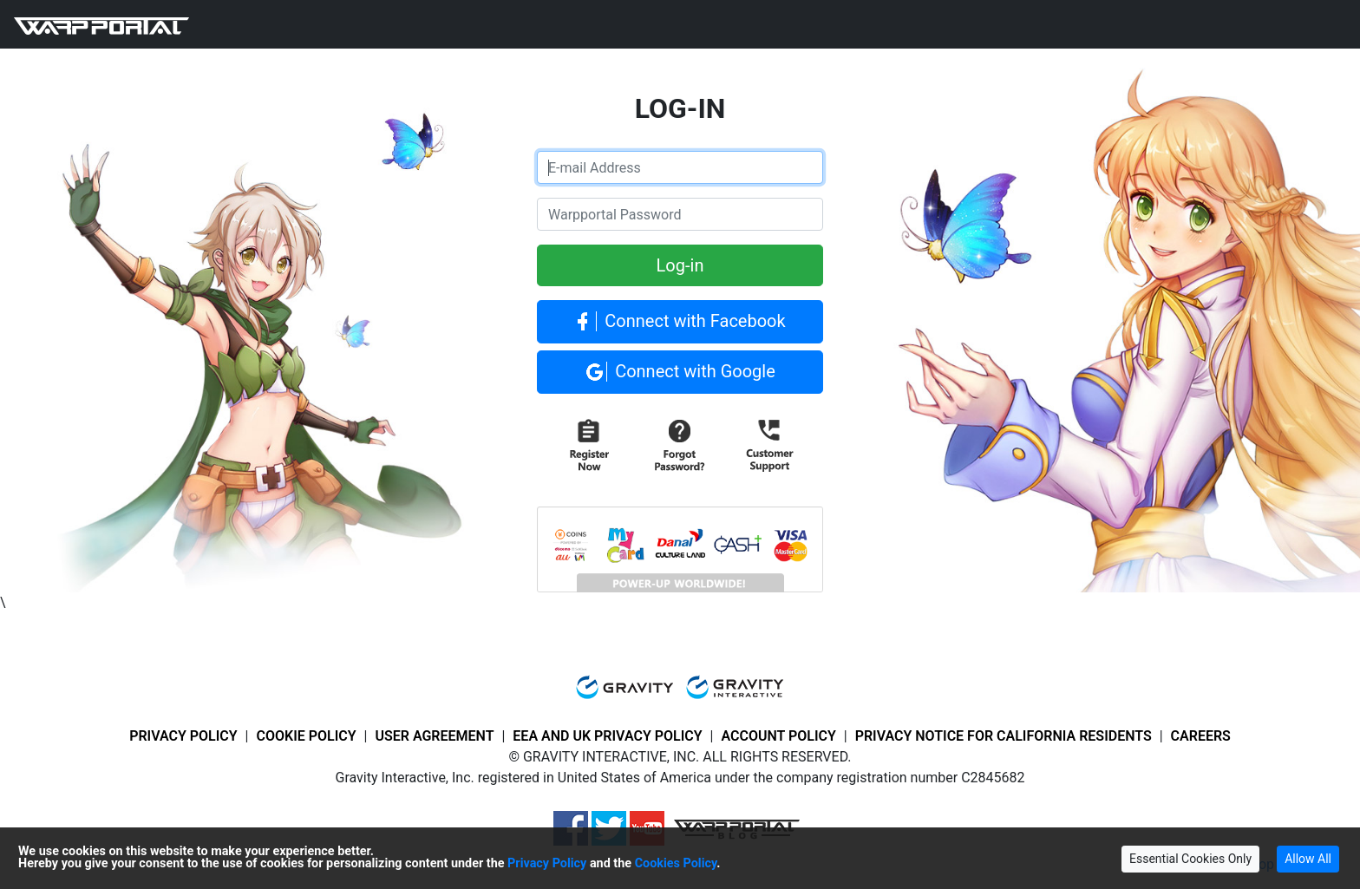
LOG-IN (642, 24)
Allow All (1308, 859)
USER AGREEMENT (434, 736)
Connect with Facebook (679, 323)
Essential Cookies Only (1190, 859)
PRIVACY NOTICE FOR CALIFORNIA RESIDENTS (1003, 736)
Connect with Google (680, 373)
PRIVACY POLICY (183, 736)
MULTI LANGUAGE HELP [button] (754, 24)
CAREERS (1201, 736)
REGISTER (576, 24)
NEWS (294, 24)
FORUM (350, 24)
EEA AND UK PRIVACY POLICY (607, 736)
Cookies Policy (676, 863)
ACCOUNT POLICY (778, 736)
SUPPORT (418, 24)
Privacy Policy (546, 863)
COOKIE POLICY (306, 736)
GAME (229, 24)
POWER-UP (496, 24)
